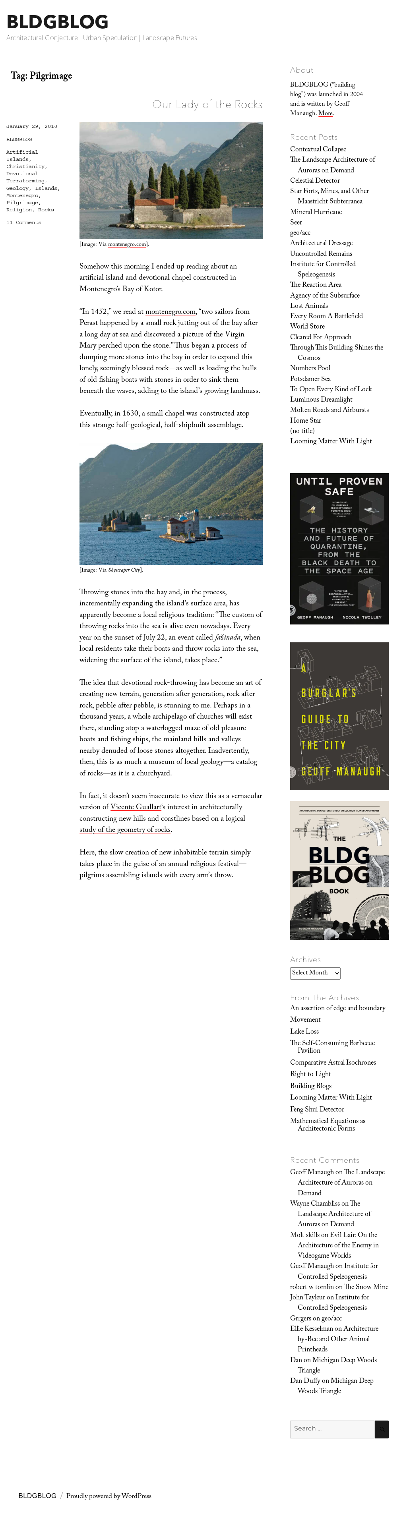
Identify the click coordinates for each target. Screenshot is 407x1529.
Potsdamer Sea (310, 380)
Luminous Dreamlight (321, 400)
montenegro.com (127, 245)
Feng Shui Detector (317, 1110)
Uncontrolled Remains (321, 255)
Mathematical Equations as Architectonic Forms (327, 1125)
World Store (307, 327)
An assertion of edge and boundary (338, 1009)
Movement (305, 1020)
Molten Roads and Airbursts (329, 411)
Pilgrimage (22, 202)
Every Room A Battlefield (326, 317)
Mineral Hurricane (316, 213)
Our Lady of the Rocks (207, 104)
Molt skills (305, 1236)
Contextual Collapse (318, 150)
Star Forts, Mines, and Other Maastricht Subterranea (329, 197)
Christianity (25, 166)
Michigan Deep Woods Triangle (337, 1366)
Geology (17, 188)
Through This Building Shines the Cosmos (336, 353)
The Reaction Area (315, 286)
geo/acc (300, 234)
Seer (296, 223)
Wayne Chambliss (315, 1204)
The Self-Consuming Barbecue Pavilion (332, 1047)
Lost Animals (309, 307)
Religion (19, 210)
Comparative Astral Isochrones (333, 1063)
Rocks (46, 210)
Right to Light (310, 1075)
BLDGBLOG (57, 21)
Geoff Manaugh (312, 1173)
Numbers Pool (310, 369)
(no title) (302, 432)
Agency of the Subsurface (325, 296)
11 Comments (23, 222)
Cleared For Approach (320, 338)
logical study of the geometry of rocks (162, 825)
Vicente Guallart (135, 808)
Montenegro (22, 195)
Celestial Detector (315, 182)
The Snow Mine (366, 1288)
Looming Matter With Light (331, 442)
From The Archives (324, 997)
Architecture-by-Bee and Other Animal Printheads (339, 1340)
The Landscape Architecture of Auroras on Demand (332, 166)
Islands (46, 188)
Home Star (305, 421)
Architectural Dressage (321, 244)
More (325, 114)
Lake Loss (304, 1032)
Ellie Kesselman (311, 1330)
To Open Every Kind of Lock (331, 390)
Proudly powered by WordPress (108, 1497)
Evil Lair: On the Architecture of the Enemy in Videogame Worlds (338, 1246)
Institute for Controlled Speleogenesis (323, 270)
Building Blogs (310, 1087)
